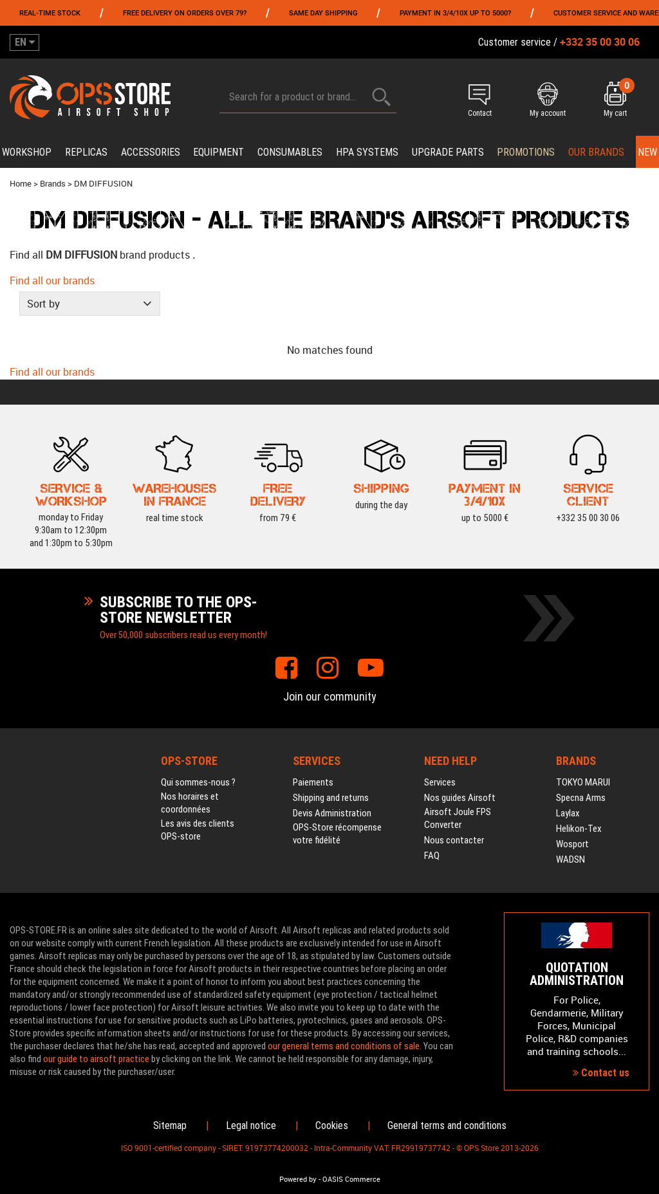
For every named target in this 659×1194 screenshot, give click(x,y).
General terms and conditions (446, 1125)
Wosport (572, 844)
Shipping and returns (331, 798)
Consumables (289, 152)
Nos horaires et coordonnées (190, 803)
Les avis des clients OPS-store (197, 830)
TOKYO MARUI (583, 782)
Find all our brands (52, 280)
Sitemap (170, 1125)
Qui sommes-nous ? (198, 782)
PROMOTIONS (526, 152)
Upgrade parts (448, 152)
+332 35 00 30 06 (588, 493)
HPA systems (367, 152)
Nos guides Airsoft (460, 798)
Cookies (331, 1125)
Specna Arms (581, 798)
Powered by (298, 1179)
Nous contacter (454, 840)
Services (440, 782)
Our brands (596, 152)
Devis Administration (332, 813)
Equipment (218, 152)
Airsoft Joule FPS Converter (457, 818)
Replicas (86, 152)
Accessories (150, 152)
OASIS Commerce (351, 1179)
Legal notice (251, 1125)
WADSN (570, 859)
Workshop (26, 152)
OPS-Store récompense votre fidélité (337, 834)
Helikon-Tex (579, 828)
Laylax (568, 813)
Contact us (601, 1073)
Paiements (313, 782)
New (647, 152)
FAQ (432, 855)
